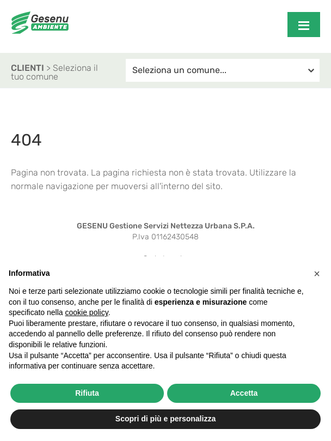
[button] (317, 273)
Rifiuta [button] (87, 393)
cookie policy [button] (86, 312)
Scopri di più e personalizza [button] (165, 418)
